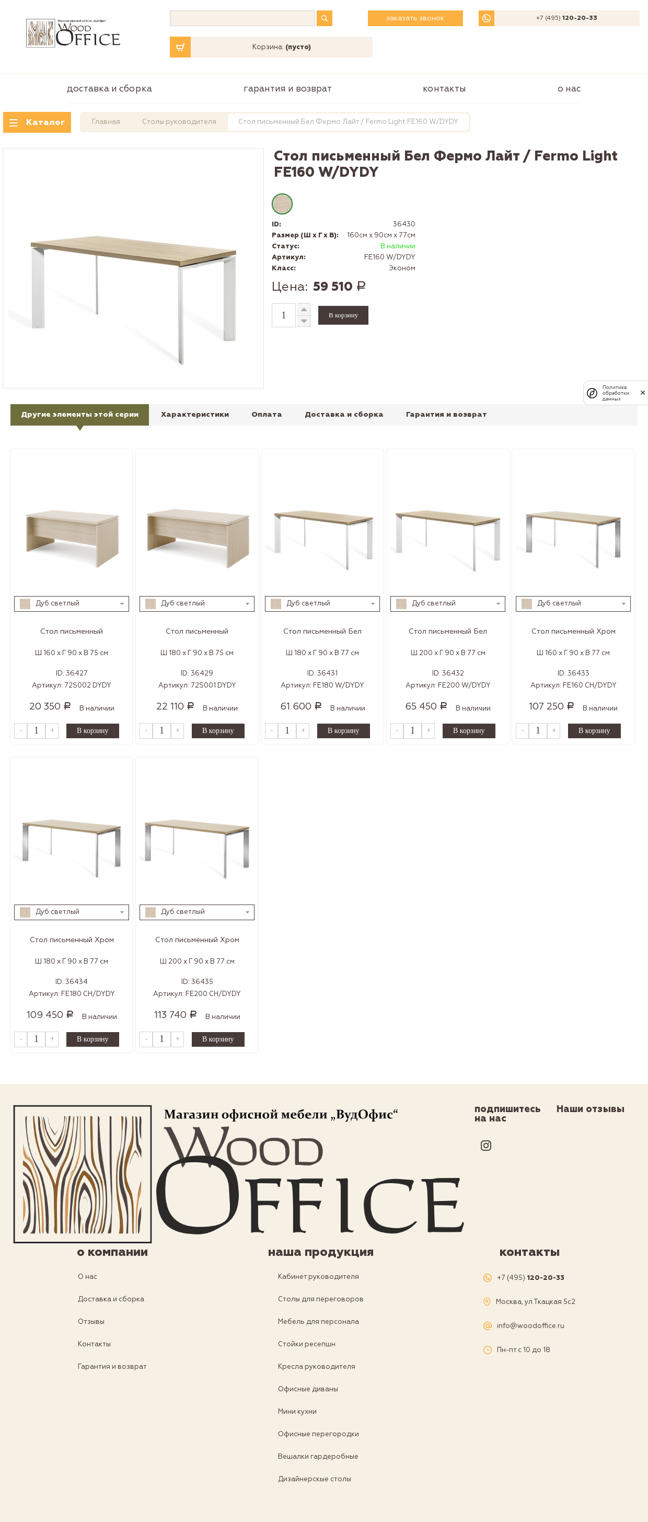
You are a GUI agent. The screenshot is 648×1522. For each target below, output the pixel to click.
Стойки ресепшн (306, 1344)
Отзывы (91, 1322)
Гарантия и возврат (288, 88)
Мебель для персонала (318, 1322)
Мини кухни (297, 1411)
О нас (569, 88)
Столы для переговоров (321, 1299)
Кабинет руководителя (318, 1277)
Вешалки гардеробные (318, 1456)
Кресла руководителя (316, 1367)
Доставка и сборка (109, 88)
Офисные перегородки (318, 1434)
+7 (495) (566, 18)
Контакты (444, 88)
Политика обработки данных (616, 393)
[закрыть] (643, 392)
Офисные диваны (308, 1389)
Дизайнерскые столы (314, 1479)
